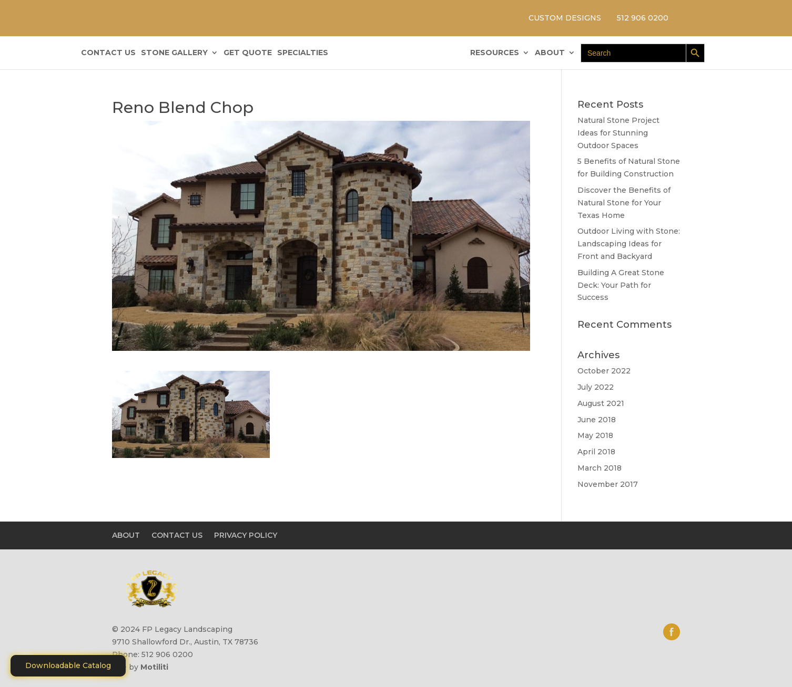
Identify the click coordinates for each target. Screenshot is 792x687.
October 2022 (604, 371)
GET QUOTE (248, 53)
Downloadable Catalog (68, 665)
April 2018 (596, 451)
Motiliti (154, 667)
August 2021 (600, 403)
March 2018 (599, 468)
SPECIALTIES (302, 53)
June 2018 (596, 419)
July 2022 (595, 387)
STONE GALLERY (174, 53)
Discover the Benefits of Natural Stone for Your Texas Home (624, 202)
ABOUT (550, 53)
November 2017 (607, 484)
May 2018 (595, 435)
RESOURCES (494, 53)
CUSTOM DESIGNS (565, 18)
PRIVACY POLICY (245, 535)
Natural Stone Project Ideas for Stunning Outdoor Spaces (618, 133)
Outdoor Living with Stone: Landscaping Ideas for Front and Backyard (628, 243)
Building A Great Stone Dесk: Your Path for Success (620, 285)
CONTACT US (108, 53)
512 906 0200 (642, 18)
